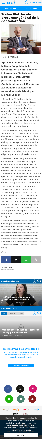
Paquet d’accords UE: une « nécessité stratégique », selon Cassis (20, 331)
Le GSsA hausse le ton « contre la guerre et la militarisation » (18, 298)
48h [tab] (4, 313)
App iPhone (21, 399)
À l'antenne (31, 8)
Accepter (21, 435)
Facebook (8, 389)
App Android (32, 399)
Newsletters (9, 399)
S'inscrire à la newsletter (21, 365)
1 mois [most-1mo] (21, 313)
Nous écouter (37, 3)
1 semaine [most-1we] (12, 313)
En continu (10, 8)
